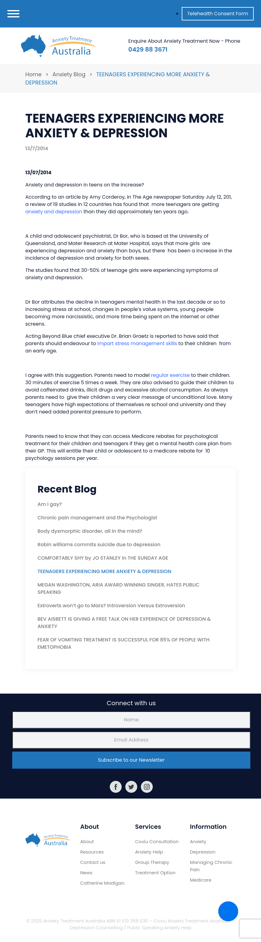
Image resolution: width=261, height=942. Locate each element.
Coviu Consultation (157, 841)
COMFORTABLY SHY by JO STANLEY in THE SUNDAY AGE (103, 557)
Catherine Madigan (102, 883)
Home (33, 74)
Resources (92, 852)
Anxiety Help (149, 852)
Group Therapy (152, 862)
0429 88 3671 (147, 49)
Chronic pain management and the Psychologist (97, 517)
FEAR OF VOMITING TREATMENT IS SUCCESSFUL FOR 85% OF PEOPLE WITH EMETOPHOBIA (123, 643)
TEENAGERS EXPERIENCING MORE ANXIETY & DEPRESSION (104, 571)
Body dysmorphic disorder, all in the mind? (90, 531)
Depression (203, 852)
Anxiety (198, 841)
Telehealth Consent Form (217, 13)
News (86, 872)
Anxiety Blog (69, 74)
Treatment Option (155, 872)
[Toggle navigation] (13, 13)
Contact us (92, 862)
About (87, 841)
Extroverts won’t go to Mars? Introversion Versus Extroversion (111, 605)
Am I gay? (50, 504)
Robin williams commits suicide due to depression (99, 544)
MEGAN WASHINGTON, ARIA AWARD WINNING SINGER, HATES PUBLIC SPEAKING (118, 588)
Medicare (200, 880)
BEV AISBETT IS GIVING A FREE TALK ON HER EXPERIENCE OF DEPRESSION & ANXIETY (124, 622)
